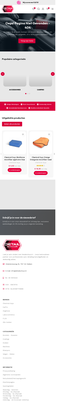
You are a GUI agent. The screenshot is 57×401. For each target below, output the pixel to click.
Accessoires (7, 358)
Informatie (7, 367)
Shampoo (6, 350)
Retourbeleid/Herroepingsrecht (14, 378)
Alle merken (7, 322)
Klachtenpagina (8, 382)
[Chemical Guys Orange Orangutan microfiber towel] (40, 143)
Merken (6, 300)
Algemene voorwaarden (11, 375)
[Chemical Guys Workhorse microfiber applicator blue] (14, 143)
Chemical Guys (14, 162)
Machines (6, 346)
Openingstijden (8, 386)
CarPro (5, 307)
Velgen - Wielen (8, 354)
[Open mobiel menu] (52, 9)
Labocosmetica (8, 315)
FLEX (5, 318)
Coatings (6, 339)
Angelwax (6, 311)
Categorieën (8, 331)
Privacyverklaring (9, 371)
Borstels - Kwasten (10, 335)
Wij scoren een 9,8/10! (31, 2)
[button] (53, 74)
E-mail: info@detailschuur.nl (15, 271)
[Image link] (12, 245)
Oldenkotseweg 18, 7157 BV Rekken (19, 264)
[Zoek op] (38, 9)
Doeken (5, 343)
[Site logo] (8, 9)
